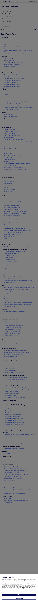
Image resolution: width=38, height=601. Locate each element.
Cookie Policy (24, 587)
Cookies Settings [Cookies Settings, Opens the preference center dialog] (19, 598)
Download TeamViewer (7, 591)
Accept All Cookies (19, 594)
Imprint (15, 591)
